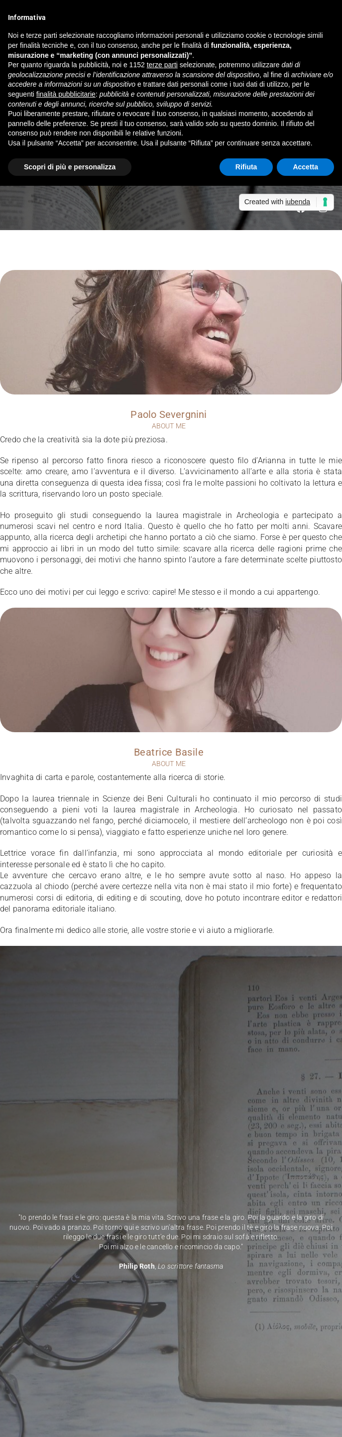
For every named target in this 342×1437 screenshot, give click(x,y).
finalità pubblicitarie (66, 94)
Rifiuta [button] (246, 167)
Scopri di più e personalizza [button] (69, 167)
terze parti (162, 65)
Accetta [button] (305, 167)
